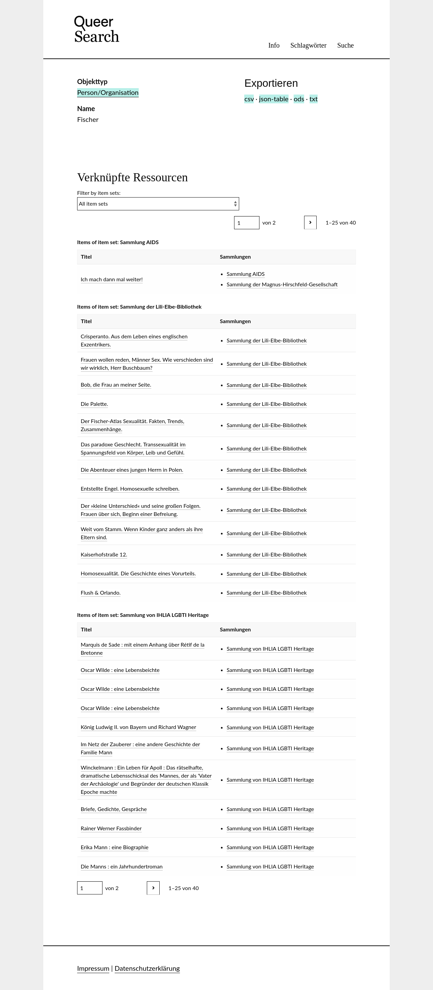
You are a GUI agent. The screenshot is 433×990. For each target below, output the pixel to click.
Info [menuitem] (273, 45)
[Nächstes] (310, 223)
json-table (274, 99)
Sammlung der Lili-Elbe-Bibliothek (267, 340)
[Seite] (246, 222)
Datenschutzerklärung (147, 968)
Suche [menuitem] (345, 45)
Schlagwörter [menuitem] (308, 45)
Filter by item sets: (158, 199)
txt (314, 99)
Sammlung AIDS (246, 273)
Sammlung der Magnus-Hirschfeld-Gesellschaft (282, 284)
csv (249, 99)
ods (299, 99)
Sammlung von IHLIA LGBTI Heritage (270, 648)
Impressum (93, 968)
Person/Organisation (108, 92)
